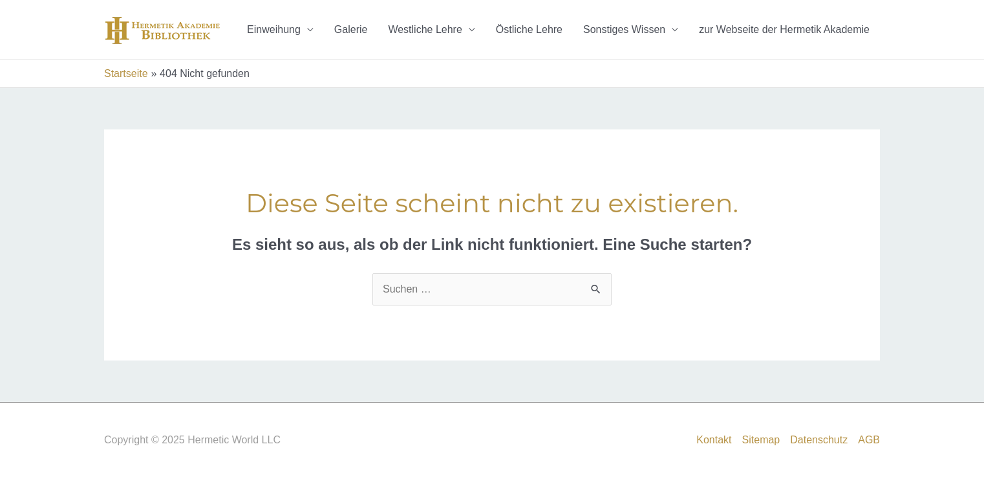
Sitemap (761, 439)
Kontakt (713, 439)
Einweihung (274, 29)
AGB (869, 439)
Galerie (351, 29)
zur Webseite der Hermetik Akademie (784, 29)
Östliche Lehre (529, 29)
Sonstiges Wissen (624, 29)
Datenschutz (819, 439)
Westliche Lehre (425, 29)
